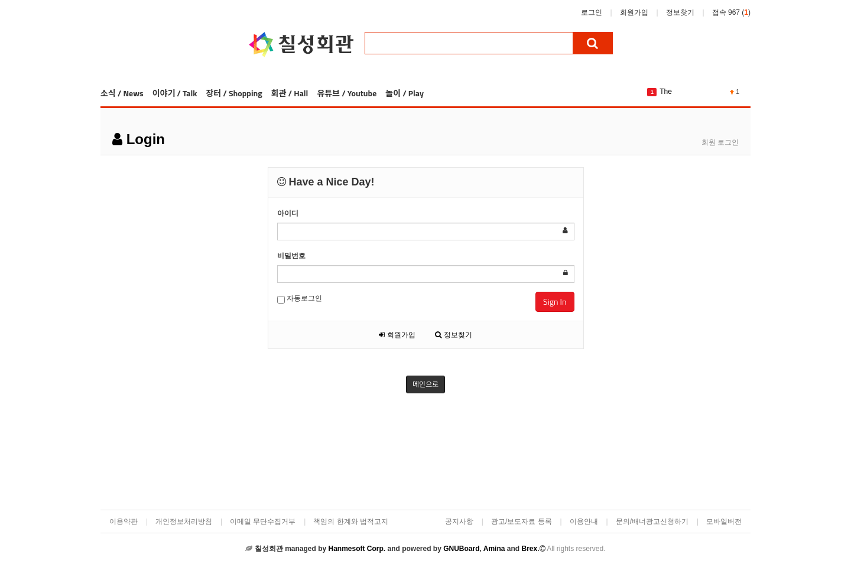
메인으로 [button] (425, 384)
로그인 (591, 12)
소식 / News (122, 93)
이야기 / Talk (174, 93)
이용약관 (123, 521)
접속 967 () (731, 12)
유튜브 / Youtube (346, 93)
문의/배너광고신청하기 (652, 521)
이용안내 (584, 521)
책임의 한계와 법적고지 (350, 521)
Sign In (554, 301)
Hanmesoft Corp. (356, 549)
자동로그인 (299, 299)
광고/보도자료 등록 (521, 521)
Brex (529, 549)
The (666, 91)
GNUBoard (461, 549)
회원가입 (634, 12)
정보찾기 (680, 12)
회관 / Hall (289, 93)
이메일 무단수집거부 (262, 521)
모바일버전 (724, 521)
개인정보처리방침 (183, 521)
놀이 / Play (404, 93)
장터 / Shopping (234, 93)
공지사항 (459, 521)
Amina (494, 549)
